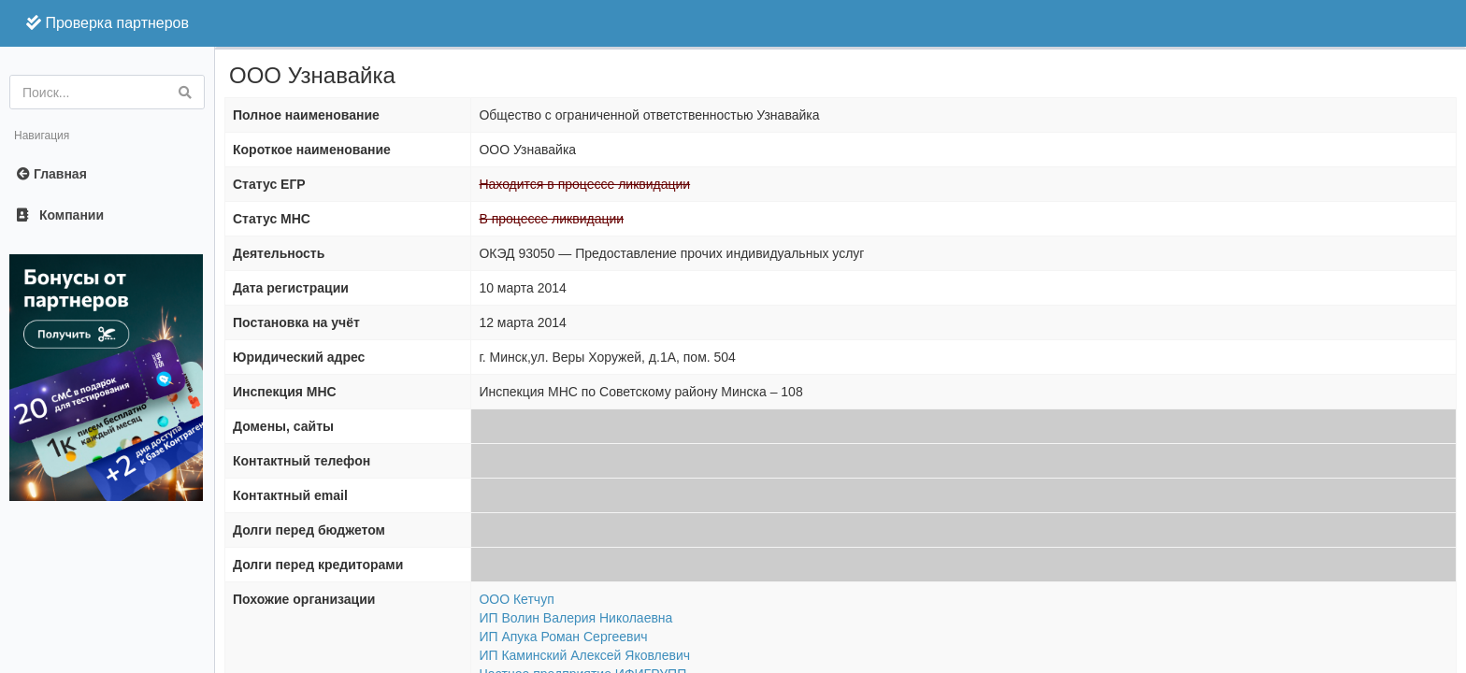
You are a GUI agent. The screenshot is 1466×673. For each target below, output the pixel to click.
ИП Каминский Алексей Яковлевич (584, 655)
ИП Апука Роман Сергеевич (563, 636)
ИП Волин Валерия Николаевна (575, 617)
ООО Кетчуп (516, 599)
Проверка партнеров (107, 23)
